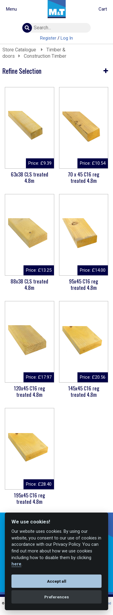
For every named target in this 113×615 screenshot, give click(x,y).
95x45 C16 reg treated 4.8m (83, 284)
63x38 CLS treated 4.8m (29, 177)
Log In (67, 38)
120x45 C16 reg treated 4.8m (29, 391)
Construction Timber (45, 56)
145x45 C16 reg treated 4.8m (83, 391)
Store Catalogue (19, 50)
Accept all (56, 581)
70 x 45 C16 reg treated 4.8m (83, 177)
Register (48, 38)
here (16, 564)
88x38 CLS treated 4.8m (29, 284)
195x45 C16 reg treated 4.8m (29, 498)
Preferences (56, 596)
